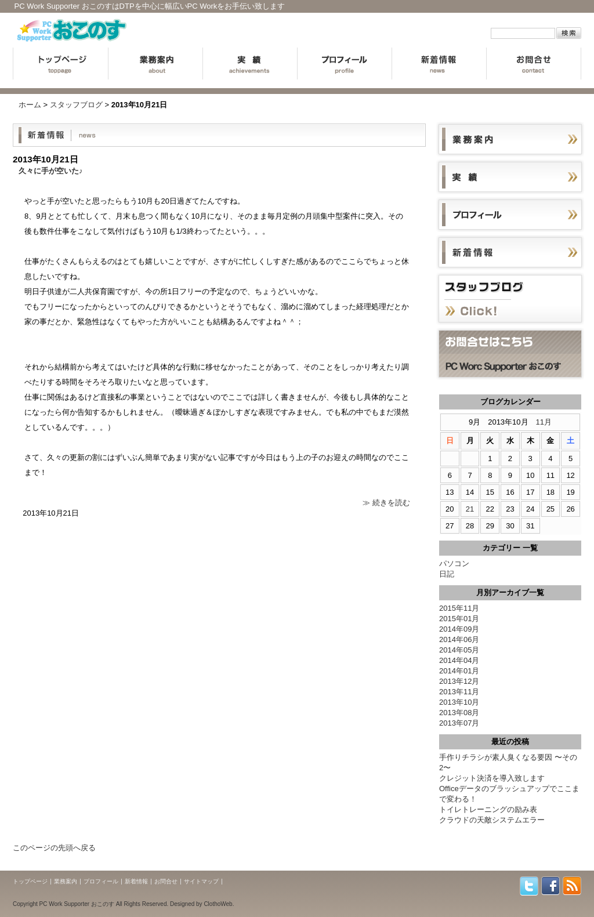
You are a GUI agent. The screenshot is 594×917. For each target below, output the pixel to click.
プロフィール (344, 63)
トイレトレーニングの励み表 (488, 809)
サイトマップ (201, 881)
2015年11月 (459, 608)
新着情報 (439, 63)
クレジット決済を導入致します (492, 778)
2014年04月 (459, 660)
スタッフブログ (76, 104)
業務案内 (155, 63)
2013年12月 (459, 681)
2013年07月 (459, 723)
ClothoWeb (218, 904)
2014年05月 (459, 650)
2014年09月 (459, 629)
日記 (446, 574)
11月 (544, 422)
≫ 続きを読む (386, 502)
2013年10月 (459, 702)
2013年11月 (459, 691)
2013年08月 (459, 712)
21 (470, 509)
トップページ (60, 63)
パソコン (454, 563)
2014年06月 (459, 639)
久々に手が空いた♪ (51, 170)
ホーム (30, 104)
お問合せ (533, 63)
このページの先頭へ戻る (54, 847)
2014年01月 (459, 670)
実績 (249, 63)
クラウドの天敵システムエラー (492, 819)
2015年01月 (459, 618)
